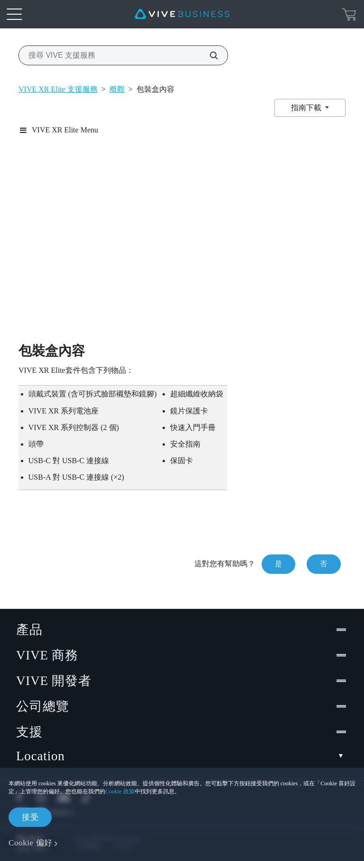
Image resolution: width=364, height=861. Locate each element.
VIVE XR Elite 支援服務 (58, 89)
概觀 (117, 89)
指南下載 (307, 108)
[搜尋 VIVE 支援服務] (208, 55)
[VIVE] (182, 14)
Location (182, 756)
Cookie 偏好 (31, 842)
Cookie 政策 (120, 791)
